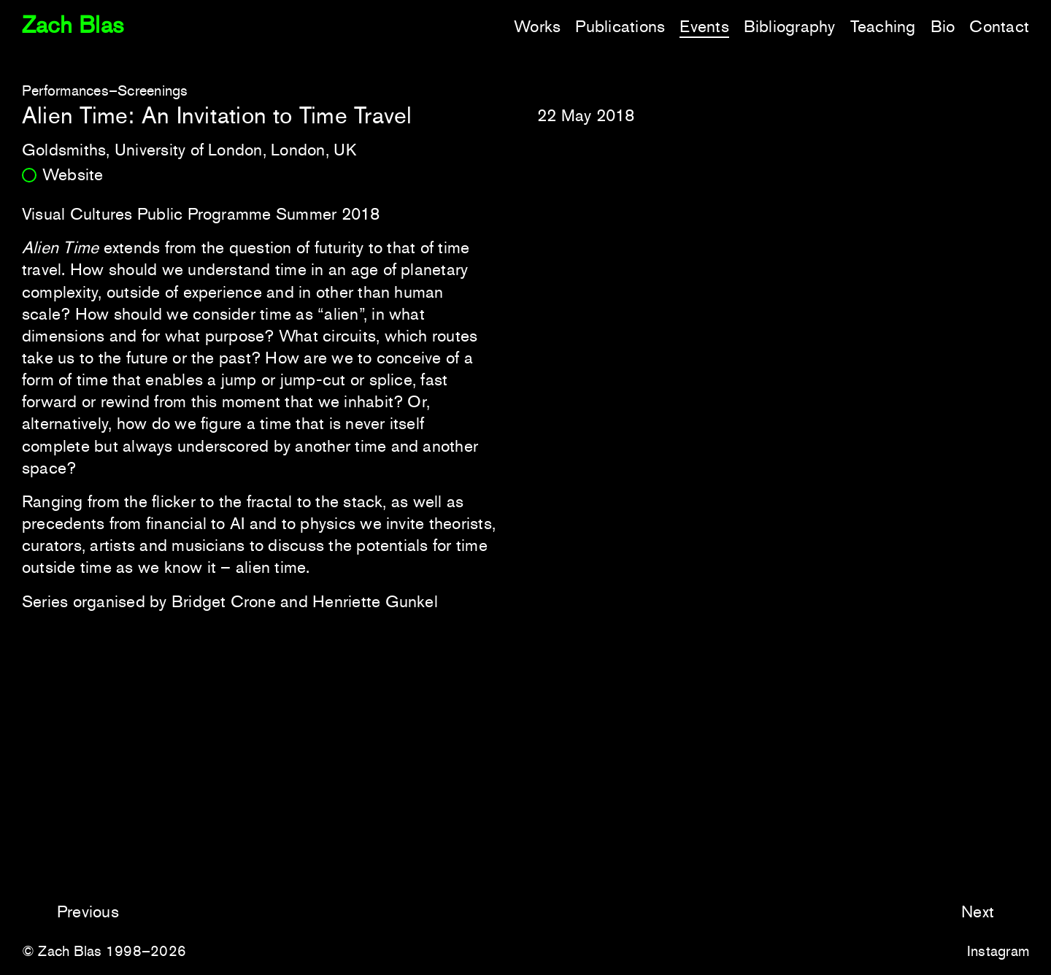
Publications (620, 26)
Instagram (998, 951)
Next (977, 911)
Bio (943, 26)
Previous (88, 911)
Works (537, 26)
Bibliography (790, 26)
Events (704, 26)
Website (73, 174)
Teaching (883, 26)
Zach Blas (72, 25)
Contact (999, 26)
